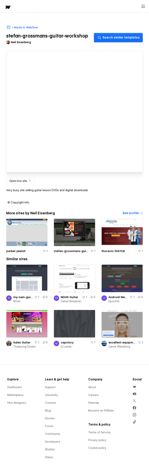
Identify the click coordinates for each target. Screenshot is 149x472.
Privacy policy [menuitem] (97, 440)
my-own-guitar (23, 297)
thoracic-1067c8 (113, 251)
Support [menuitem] (50, 387)
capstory (67, 342)
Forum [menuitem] (49, 426)
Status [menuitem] (49, 457)
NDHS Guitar (69, 297)
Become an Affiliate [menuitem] (101, 410)
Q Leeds (66, 346)
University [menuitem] (51, 395)
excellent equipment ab (122, 342)
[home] (8, 7)
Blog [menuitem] (48, 410)
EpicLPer (114, 301)
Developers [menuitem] (52, 441)
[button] (18, 202)
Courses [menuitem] (50, 402)
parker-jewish (16, 251)
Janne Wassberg (119, 346)
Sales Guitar (21, 342)
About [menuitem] (92, 387)
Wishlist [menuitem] (50, 449)
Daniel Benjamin (71, 301)
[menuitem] (134, 387)
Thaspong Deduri (24, 346)
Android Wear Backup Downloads (118, 297)
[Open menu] (143, 6)
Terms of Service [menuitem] (99, 432)
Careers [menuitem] (93, 395)
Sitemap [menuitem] (93, 402)
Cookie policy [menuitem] (97, 447)
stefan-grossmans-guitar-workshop (71, 251)
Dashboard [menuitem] (14, 387)
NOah (16, 301)
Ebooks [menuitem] (50, 418)
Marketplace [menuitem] (15, 395)
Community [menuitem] (52, 433)
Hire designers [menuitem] (16, 402)
